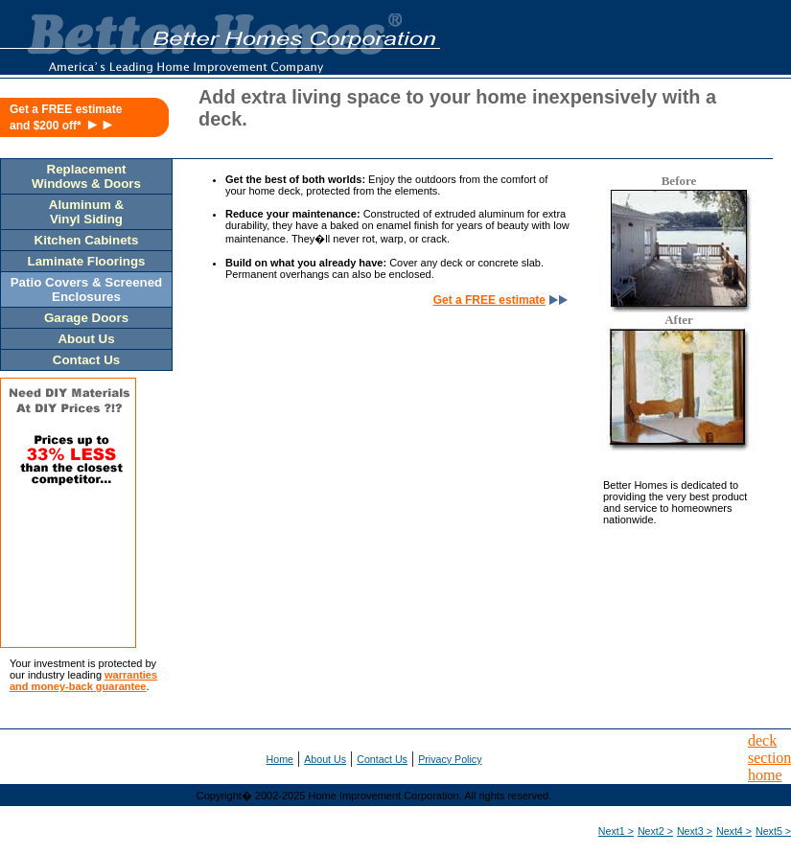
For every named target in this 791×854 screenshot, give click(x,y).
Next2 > (655, 831)
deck (762, 740)
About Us (325, 759)
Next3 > (694, 831)
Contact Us (382, 759)
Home (280, 759)
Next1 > (616, 831)
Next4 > (734, 831)
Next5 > (773, 831)
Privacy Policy (449, 759)
